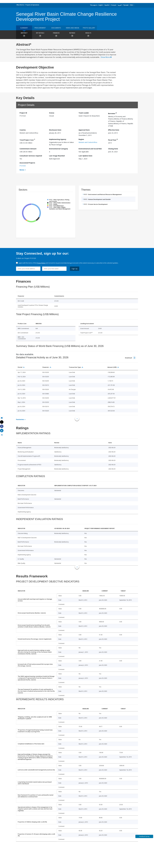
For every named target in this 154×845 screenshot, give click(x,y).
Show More (106, 57)
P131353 (23, 166)
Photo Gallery (89, 28)
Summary (24, 28)
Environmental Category (58, 149)
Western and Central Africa (88, 142)
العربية (119, 5)
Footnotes (20, 419)
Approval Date (84, 130)
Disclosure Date (55, 130)
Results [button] (88, 35)
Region (81, 139)
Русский (125, 5)
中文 (131, 5)
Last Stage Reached (57, 156)
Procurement (40, 28)
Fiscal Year (113, 139)
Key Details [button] (40, 35)
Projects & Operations (32, 5)
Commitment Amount (28, 149)
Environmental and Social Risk (90, 149)
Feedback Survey (144, 836)
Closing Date (113, 149)
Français (113, 5)
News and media (72, 28)
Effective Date (113, 130)
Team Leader (84, 113)
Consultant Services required (31, 156)
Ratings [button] (72, 35)
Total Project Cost (27, 139)
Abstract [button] (24, 35)
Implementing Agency (57, 139)
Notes (22, 170)
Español (107, 5)
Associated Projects (27, 163)
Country (23, 130)
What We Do (20, 5)
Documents (56, 28)
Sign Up (75, 269)
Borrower (112, 113)
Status (51, 113)
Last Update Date (85, 156)
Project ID (23, 113)
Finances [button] (56, 35)
